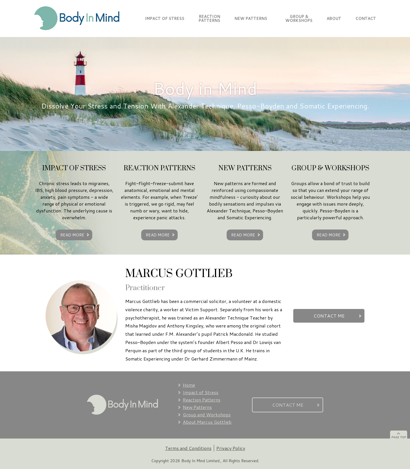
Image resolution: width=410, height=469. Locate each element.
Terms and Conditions (188, 448)
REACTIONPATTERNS (209, 18)
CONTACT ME (329, 315)
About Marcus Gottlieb (207, 422)
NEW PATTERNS (250, 18)
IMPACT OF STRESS (164, 18)
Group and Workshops (207, 414)
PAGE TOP (398, 437)
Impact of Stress (200, 392)
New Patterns (197, 407)
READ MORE (72, 235)
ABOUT (334, 18)
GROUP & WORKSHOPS (296, 18)
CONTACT (365, 18)
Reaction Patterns (201, 399)
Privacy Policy (230, 448)
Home (189, 385)
